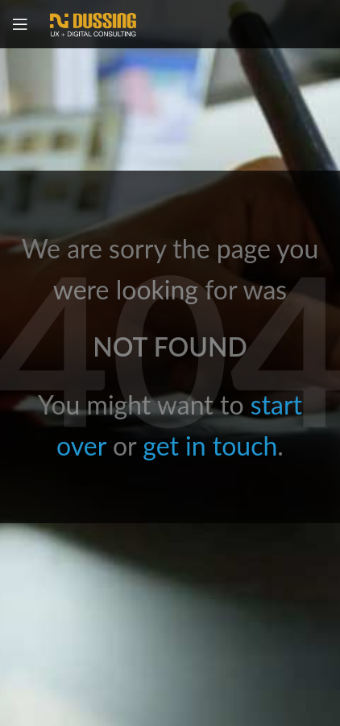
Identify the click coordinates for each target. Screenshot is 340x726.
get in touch (210, 445)
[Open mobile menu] (20, 24)
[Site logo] (92, 22)
